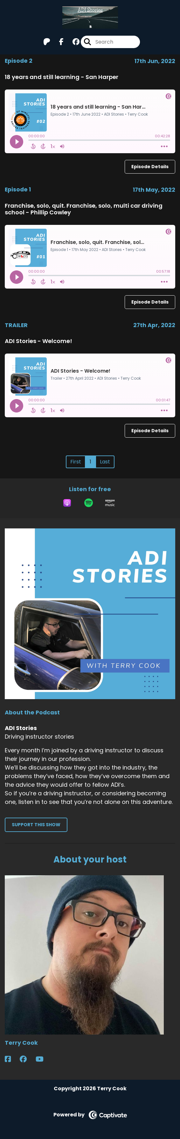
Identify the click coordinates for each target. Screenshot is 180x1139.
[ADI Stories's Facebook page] (58, 42)
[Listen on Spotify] (88, 503)
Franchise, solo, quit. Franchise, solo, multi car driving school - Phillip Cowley (84, 209)
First (75, 461)
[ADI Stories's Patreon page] (46, 42)
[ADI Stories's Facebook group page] (72, 42)
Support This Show (36, 824)
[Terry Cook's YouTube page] (43, 1059)
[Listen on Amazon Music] (110, 503)
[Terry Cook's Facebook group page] (27, 1059)
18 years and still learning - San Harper (61, 77)
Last (105, 461)
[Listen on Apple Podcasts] (67, 503)
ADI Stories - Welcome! (38, 341)
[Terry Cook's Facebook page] (11, 1059)
